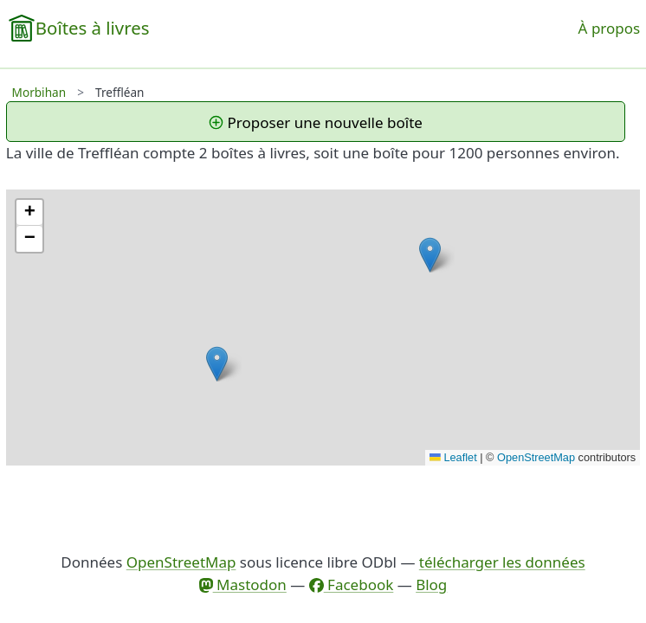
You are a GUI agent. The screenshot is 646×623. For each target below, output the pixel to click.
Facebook (351, 584)
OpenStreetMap (536, 457)
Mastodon (243, 584)
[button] (430, 255)
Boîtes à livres (93, 28)
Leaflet (453, 457)
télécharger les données (502, 562)
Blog (431, 584)
